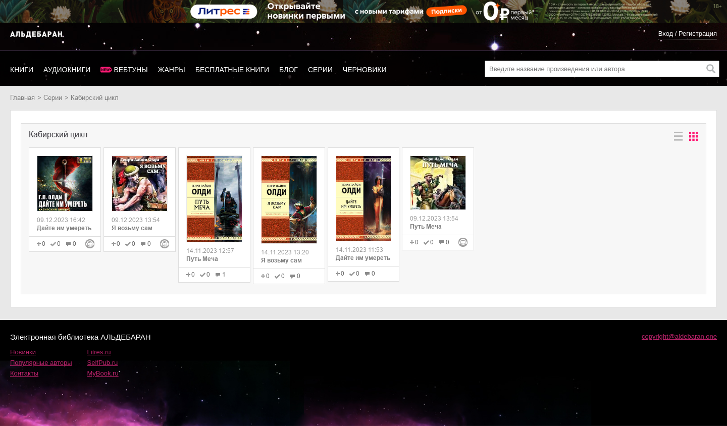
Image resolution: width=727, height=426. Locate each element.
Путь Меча (202, 258)
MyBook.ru (103, 373)
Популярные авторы (41, 362)
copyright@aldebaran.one (679, 336)
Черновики (365, 70)
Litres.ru (99, 352)
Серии (320, 70)
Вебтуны (130, 70)
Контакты (24, 373)
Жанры (171, 70)
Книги (21, 70)
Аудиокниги (66, 70)
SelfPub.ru (102, 362)
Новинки (23, 352)
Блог (288, 70)
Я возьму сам (132, 228)
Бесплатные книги (232, 70)
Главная (22, 97)
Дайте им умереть (64, 228)
